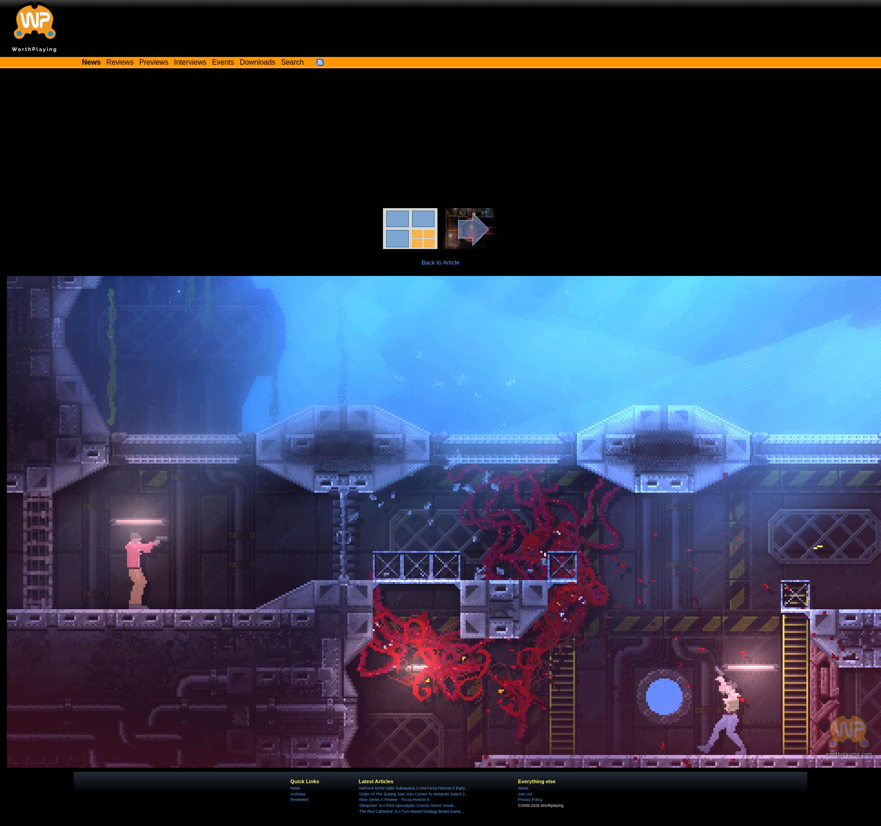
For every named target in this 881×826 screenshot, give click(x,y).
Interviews (190, 62)
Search (292, 62)
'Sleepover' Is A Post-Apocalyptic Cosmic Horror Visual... (408, 805)
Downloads (257, 62)
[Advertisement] (441, 140)
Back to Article (441, 262)
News (295, 788)
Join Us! (525, 794)
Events (223, 62)
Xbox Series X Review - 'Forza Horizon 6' (394, 799)
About (523, 788)
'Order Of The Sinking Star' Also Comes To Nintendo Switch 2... (413, 794)
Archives (298, 794)
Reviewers (299, 799)
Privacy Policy (530, 799)
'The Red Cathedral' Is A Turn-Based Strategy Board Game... (411, 811)
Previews (153, 62)
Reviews (120, 62)
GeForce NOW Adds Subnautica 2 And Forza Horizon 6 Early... (413, 788)
